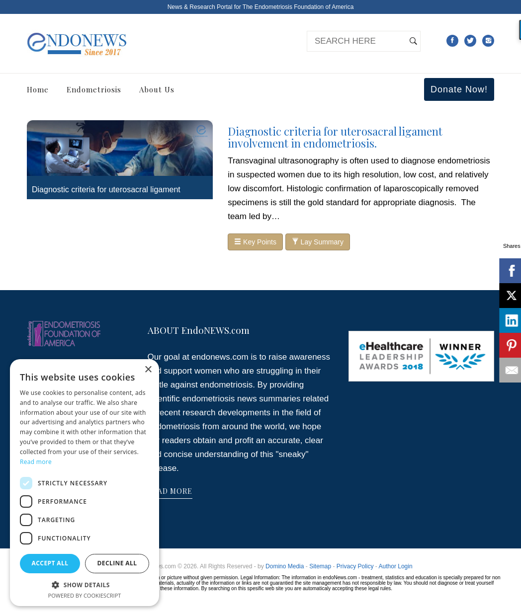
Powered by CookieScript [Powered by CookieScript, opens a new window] (84, 595)
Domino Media (284, 566)
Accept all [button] (50, 563)
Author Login (396, 566)
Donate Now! (459, 89)
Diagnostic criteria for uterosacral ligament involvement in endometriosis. (335, 137)
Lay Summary (318, 242)
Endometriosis (94, 89)
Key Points (255, 242)
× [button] (148, 370)
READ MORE (170, 491)
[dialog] (84, 482)
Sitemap (320, 566)
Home (38, 89)
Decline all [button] (117, 563)
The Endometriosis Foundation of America (298, 6)
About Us (156, 89)
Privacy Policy (355, 566)
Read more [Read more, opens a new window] (36, 462)
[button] (84, 584)
